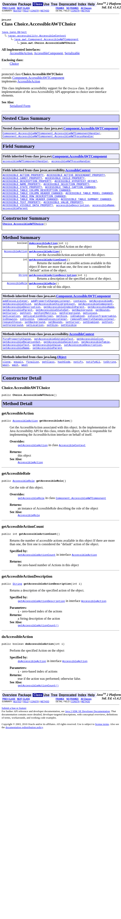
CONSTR (34, 11)
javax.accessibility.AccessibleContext (37, 36)
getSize (61, 333)
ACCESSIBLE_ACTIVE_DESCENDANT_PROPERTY (76, 178)
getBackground (82, 325)
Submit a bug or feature (14, 736)
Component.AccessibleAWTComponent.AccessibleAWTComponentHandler (51, 134)
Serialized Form (20, 106)
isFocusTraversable (102, 333)
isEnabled (77, 333)
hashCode (64, 383)
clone (6, 383)
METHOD (45, 11)
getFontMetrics (45, 329)
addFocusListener (15, 314)
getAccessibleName (101, 322)
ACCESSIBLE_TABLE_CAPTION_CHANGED (70, 192)
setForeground (13, 343)
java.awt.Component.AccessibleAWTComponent (46, 40)
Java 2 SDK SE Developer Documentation (87, 739)
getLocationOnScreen (38, 333)
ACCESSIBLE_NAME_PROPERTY (21, 189)
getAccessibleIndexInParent (64, 322)
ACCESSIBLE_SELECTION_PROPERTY (66, 189)
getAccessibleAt (101, 314)
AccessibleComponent (48, 53)
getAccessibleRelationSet (21, 361)
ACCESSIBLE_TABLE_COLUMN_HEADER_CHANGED (32, 199)
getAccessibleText (16, 365)
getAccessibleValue (46, 365)
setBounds (55, 340)
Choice (14, 64)
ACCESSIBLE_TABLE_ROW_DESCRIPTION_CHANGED (34, 203)
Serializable (72, 53)
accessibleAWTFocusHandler (71, 163)
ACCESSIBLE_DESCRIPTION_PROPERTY (27, 185)
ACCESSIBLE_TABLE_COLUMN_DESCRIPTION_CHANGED (36, 196)
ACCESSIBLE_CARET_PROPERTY (22, 181)
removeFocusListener (52, 336)
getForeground (69, 329)
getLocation (11, 333)
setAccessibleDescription (83, 365)
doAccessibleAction (43, 254)
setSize (52, 343)
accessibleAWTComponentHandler (25, 163)
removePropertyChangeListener (92, 336)
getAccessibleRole (42, 296)
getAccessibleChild (17, 318)
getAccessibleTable (95, 361)
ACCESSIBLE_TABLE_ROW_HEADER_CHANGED (30, 207)
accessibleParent (15, 218)
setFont (107, 340)
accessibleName (103, 214)
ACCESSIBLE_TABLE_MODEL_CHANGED (89, 199)
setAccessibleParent (47, 369)
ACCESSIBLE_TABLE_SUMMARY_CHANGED (86, 207)
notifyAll (93, 383)
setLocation (35, 343)
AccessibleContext (77, 172)
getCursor (10, 329)
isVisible (27, 336)
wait (6, 387)
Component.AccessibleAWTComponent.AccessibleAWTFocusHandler (48, 138)
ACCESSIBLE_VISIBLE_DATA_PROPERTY (28, 214)
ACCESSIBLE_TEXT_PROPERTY (21, 210)
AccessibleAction (21, 53)
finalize (32, 383)
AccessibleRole (17, 296)
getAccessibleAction (44, 263)
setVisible (69, 343)
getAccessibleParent (17, 325)
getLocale (90, 329)
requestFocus (12, 340)
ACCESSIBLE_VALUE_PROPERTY (63, 210)
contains (79, 314)
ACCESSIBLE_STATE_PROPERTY (22, 192)
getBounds (102, 325)
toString (109, 383)
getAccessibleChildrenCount (54, 318)
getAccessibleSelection (61, 361)
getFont (25, 329)
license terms (102, 752)
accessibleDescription (72, 214)
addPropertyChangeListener (50, 314)
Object (61, 378)
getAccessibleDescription (21, 322)
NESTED (17, 11)
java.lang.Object (14, 32)
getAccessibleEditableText (53, 358)
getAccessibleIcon (90, 358)
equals (18, 383)
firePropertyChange (17, 358)
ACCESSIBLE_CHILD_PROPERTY (64, 181)
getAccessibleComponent (95, 318)
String (23, 287)
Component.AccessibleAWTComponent (38, 78)
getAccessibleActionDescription (52, 288)
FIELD (26, 11)
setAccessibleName (16, 369)
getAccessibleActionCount (48, 271)
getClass (48, 383)
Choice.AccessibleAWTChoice (23, 234)
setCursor (73, 340)
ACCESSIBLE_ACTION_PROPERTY (23, 178)
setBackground (35, 340)
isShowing (10, 336)
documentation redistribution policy (24, 755)
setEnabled (91, 340)
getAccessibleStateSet (52, 325)
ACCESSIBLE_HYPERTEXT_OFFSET (75, 185)
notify (78, 383)
